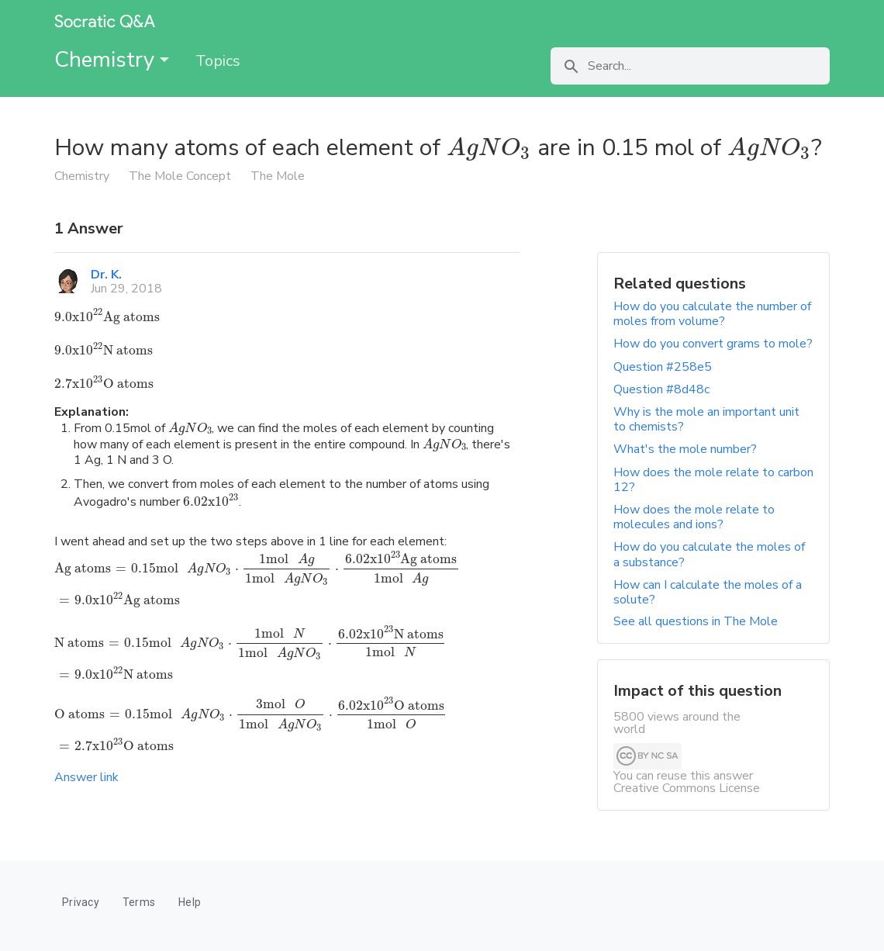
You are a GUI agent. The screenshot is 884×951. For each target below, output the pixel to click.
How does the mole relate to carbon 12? (713, 480)
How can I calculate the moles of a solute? (707, 592)
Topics (217, 60)
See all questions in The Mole (695, 621)
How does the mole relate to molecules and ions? (694, 517)
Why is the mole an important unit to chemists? (706, 419)
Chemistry (111, 59)
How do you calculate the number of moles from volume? (712, 314)
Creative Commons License (686, 788)
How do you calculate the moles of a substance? (709, 554)
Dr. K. (106, 274)
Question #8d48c (661, 389)
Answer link (86, 777)
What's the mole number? (685, 449)
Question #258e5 (662, 366)
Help (189, 902)
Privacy (80, 902)
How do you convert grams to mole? (713, 343)
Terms (139, 902)
